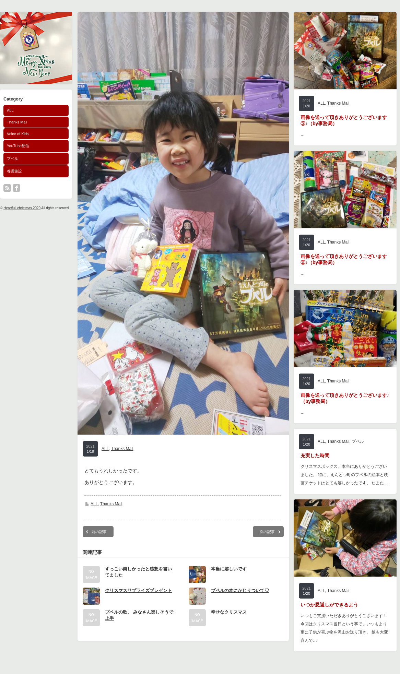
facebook (16, 188)
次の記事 (267, 532)
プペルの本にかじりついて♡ (240, 590)
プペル (12, 158)
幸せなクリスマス (229, 612)
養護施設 (14, 171)
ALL (10, 110)
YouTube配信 (18, 146)
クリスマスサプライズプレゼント (138, 590)
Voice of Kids (18, 134)
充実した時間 (315, 455)
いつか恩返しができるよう (329, 604)
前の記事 (99, 532)
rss (7, 188)
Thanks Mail (17, 122)
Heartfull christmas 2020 (21, 208)
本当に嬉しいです (229, 568)
